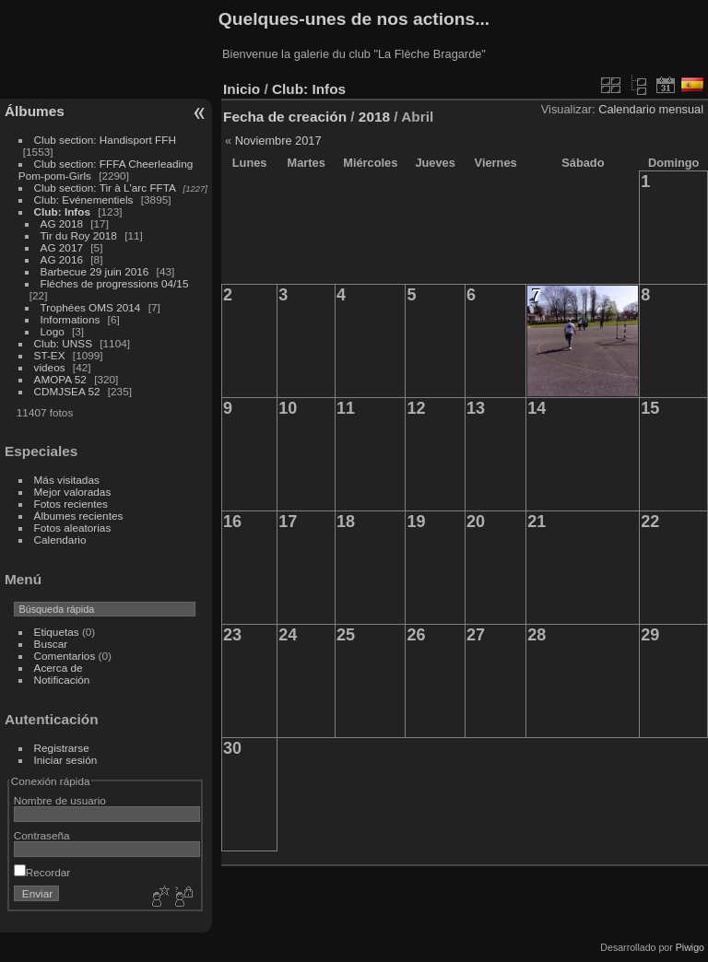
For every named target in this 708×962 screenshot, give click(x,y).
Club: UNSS (63, 343)
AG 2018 (62, 223)
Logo (53, 331)
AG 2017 (62, 247)
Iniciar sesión (66, 760)
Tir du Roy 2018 (79, 235)
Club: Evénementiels (84, 199)
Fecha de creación (285, 116)
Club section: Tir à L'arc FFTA (105, 188)
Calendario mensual (650, 109)
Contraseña (42, 835)
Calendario (60, 540)
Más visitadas (67, 480)
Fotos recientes (71, 504)
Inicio (241, 89)
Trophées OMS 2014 (91, 307)
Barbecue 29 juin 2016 (95, 271)
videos (49, 367)
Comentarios (65, 656)
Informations (70, 319)
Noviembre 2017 (278, 140)
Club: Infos (62, 211)
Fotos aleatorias (73, 528)
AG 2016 (62, 259)
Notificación (62, 680)
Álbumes (35, 111)
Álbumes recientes (79, 516)
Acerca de (58, 668)
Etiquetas (56, 632)
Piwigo (690, 947)
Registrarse (61, 748)
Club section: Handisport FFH (105, 140)
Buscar (51, 644)
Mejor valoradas (73, 492)
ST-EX (49, 355)
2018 (374, 116)
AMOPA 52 (60, 379)
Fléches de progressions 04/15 (115, 283)
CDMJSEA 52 (67, 391)
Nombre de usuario (60, 800)
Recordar (42, 872)
